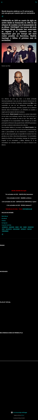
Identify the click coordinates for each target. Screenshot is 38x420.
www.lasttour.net (27, 209)
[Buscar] (36, 2)
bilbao (17, 227)
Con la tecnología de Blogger (19, 412)
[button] (2, 16)
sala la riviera (16, 229)
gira (21, 227)
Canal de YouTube (6, 225)
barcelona (11, 227)
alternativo (5, 227)
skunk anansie (5, 231)
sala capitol (9, 229)
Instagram (4, 223)
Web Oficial (5, 216)
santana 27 (23, 229)
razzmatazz (30, 227)
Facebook (4, 218)
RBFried (22, 415)
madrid (24, 227)
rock (3, 229)
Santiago (29, 229)
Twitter (4, 220)
